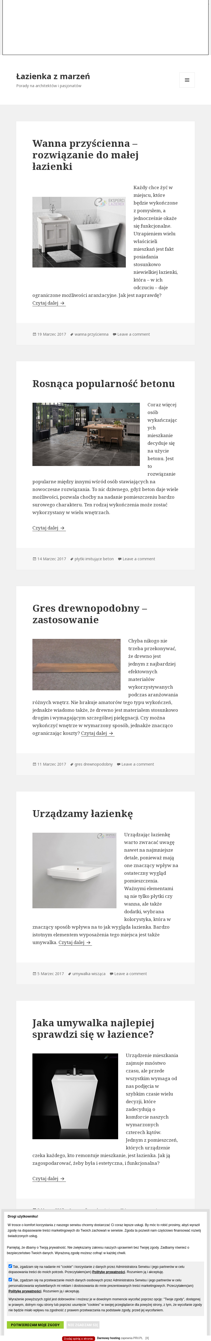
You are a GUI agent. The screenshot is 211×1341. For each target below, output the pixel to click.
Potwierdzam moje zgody (35, 1325)
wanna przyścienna (92, 334)
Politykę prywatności (108, 1272)
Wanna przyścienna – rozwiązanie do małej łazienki (85, 155)
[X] (147, 1338)
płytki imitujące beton (94, 558)
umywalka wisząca (89, 973)
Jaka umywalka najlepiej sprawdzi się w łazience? (93, 1028)
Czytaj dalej (49, 303)
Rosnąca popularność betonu (103, 383)
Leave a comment (133, 334)
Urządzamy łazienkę (82, 813)
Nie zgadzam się (83, 1325)
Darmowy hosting (108, 1338)
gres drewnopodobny (94, 764)
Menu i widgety (187, 87)
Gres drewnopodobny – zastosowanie (89, 613)
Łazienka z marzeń (53, 76)
